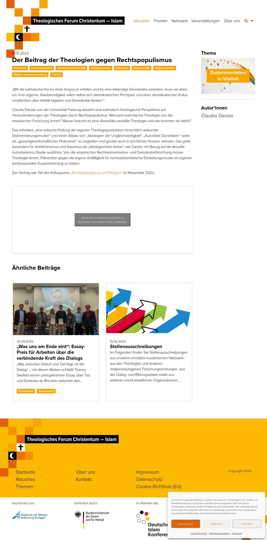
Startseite (25, 471)
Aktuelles (142, 21)
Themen (160, 21)
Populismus (122, 68)
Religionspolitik (142, 68)
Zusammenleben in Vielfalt (228, 75)
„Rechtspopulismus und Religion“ (96, 172)
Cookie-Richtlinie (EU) (158, 486)
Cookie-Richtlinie (199, 533)
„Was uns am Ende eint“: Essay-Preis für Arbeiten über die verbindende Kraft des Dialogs (51, 352)
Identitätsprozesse (101, 68)
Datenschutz (149, 479)
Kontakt (84, 479)
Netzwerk (179, 21)
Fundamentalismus (41, 68)
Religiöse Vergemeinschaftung (30, 74)
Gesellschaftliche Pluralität (71, 68)
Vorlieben (247, 524)
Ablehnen (216, 524)
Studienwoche (46, 391)
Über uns (232, 21)
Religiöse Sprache (164, 68)
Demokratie (20, 68)
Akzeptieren (185, 524)
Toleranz (56, 74)
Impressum (237, 533)
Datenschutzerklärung (219, 533)
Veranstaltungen (206, 21)
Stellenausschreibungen (136, 346)
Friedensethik (25, 391)
